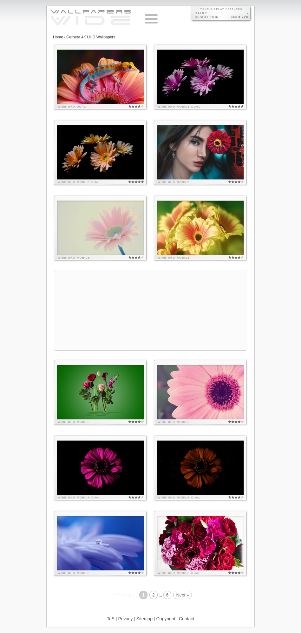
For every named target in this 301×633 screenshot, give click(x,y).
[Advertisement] (150, 310)
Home (58, 37)
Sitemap (144, 618)
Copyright (165, 618)
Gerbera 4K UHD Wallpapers (90, 37)
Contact (186, 618)
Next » (182, 594)
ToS (111, 618)
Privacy (125, 618)
